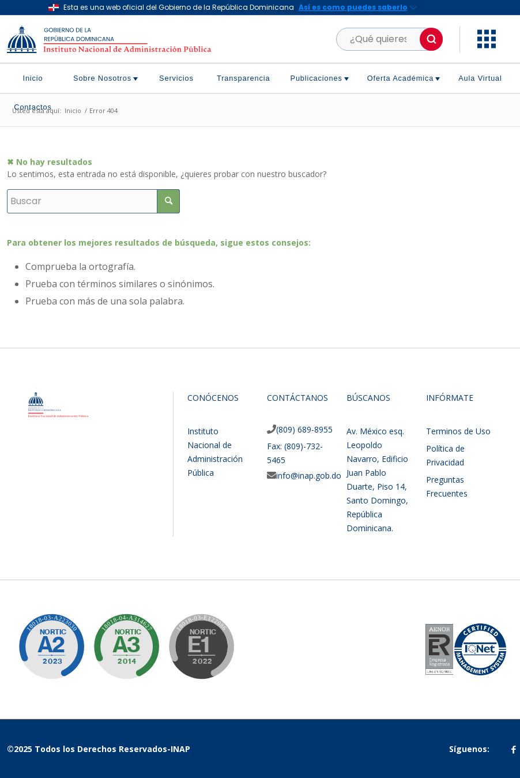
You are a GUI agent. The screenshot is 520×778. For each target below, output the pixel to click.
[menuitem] (37, 78)
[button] (431, 39)
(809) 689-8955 (304, 429)
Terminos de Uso (458, 431)
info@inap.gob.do (308, 475)
